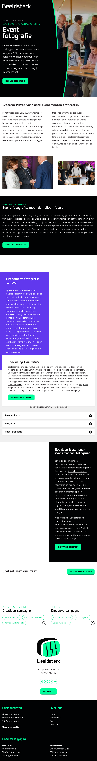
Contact (48, 726)
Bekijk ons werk (15, 80)
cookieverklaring (15, 384)
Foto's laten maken (11, 756)
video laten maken (64, 559)
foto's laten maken (77, 506)
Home (5, 20)
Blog (52, 756)
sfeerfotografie (29, 215)
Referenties (55, 752)
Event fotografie (16, 20)
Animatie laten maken (12, 752)
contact (84, 559)
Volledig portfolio (81, 606)
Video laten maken (11, 749)
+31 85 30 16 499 (48, 707)
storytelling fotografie (33, 133)
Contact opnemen (15, 244)
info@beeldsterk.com (48, 704)
